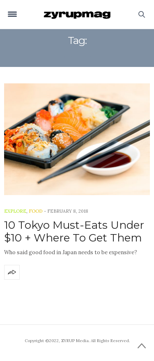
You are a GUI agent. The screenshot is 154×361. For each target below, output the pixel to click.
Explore (15, 211)
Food (35, 211)
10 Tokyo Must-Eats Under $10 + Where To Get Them (74, 231)
